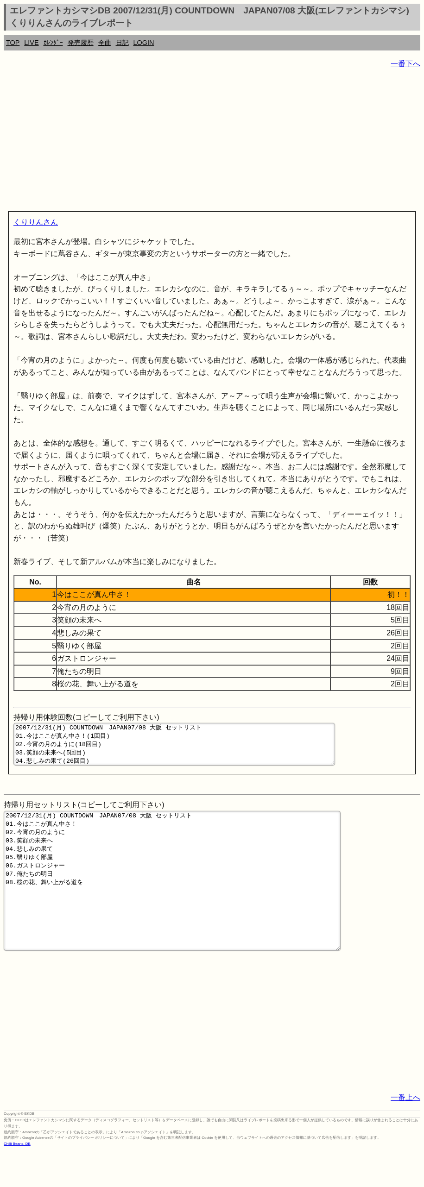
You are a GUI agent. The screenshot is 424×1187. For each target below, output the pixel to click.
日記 (122, 42)
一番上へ (405, 1133)
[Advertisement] (212, 142)
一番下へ (405, 64)
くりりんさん (35, 222)
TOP (12, 42)
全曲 (104, 42)
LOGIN (143, 42)
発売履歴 (81, 42)
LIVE (31, 42)
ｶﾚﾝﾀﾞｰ (53, 42)
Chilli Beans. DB (17, 1180)
